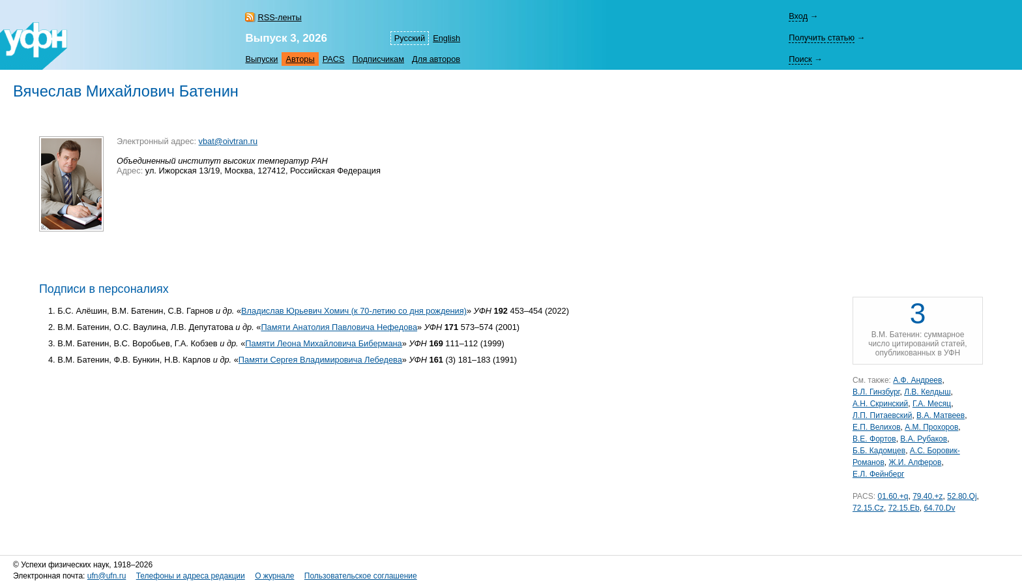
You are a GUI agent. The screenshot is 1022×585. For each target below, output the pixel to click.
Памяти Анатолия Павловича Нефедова (339, 327)
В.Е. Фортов (874, 438)
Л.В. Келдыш (927, 392)
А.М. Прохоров (931, 427)
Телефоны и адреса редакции (190, 575)
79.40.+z (927, 496)
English (446, 38)
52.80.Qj (961, 496)
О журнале (274, 575)
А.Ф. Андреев (917, 380)
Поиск (800, 59)
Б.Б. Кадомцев (879, 450)
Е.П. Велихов (877, 427)
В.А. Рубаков (923, 438)
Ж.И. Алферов (914, 462)
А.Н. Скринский (880, 403)
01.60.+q (892, 496)
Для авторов (436, 59)
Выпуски (261, 59)
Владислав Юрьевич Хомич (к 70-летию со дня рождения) (354, 311)
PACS (334, 59)
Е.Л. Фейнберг (878, 474)
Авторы (299, 59)
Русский (409, 38)
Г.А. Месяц (931, 403)
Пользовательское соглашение (360, 575)
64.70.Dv (939, 508)
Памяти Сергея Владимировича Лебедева (320, 360)
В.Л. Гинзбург (876, 392)
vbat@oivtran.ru (228, 141)
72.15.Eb (904, 508)
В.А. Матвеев (940, 415)
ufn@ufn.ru (106, 575)
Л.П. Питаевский (882, 415)
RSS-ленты (279, 17)
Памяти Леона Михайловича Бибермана (323, 343)
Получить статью (821, 37)
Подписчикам (378, 59)
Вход (798, 16)
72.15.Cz (868, 508)
